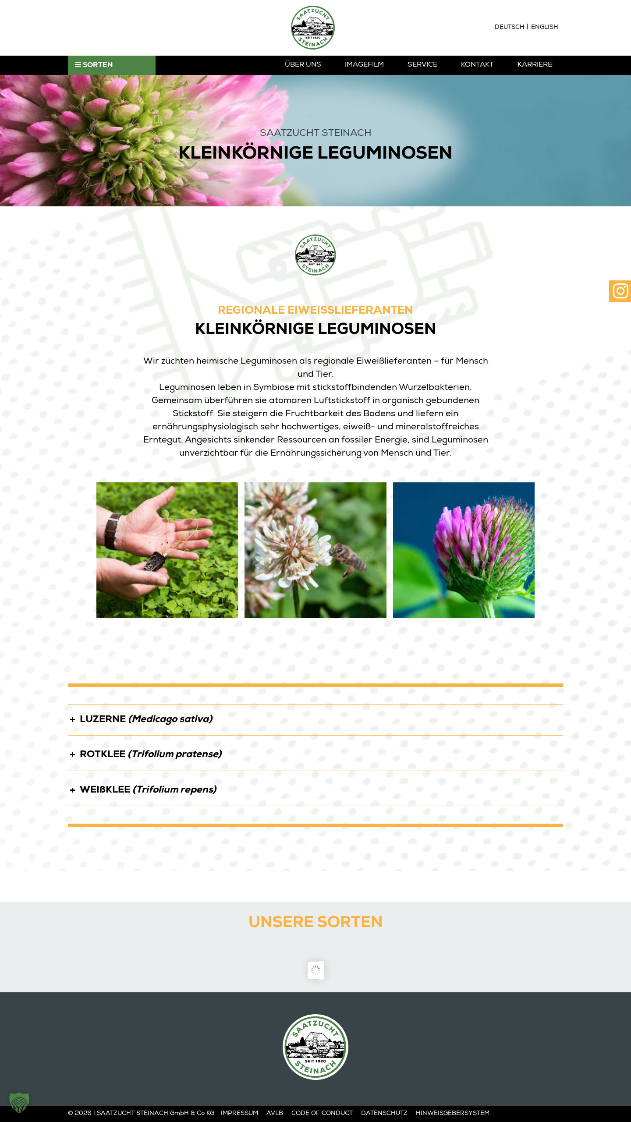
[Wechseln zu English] (544, 27)
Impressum (239, 1114)
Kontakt (477, 65)
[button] (19, 1102)
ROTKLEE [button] (144, 753)
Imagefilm (364, 65)
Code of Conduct (322, 1114)
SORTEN (94, 65)
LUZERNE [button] (140, 718)
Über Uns (303, 65)
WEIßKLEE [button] (142, 788)
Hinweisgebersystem (452, 1114)
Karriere (535, 65)
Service (422, 65)
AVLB (274, 1114)
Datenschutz (384, 1114)
